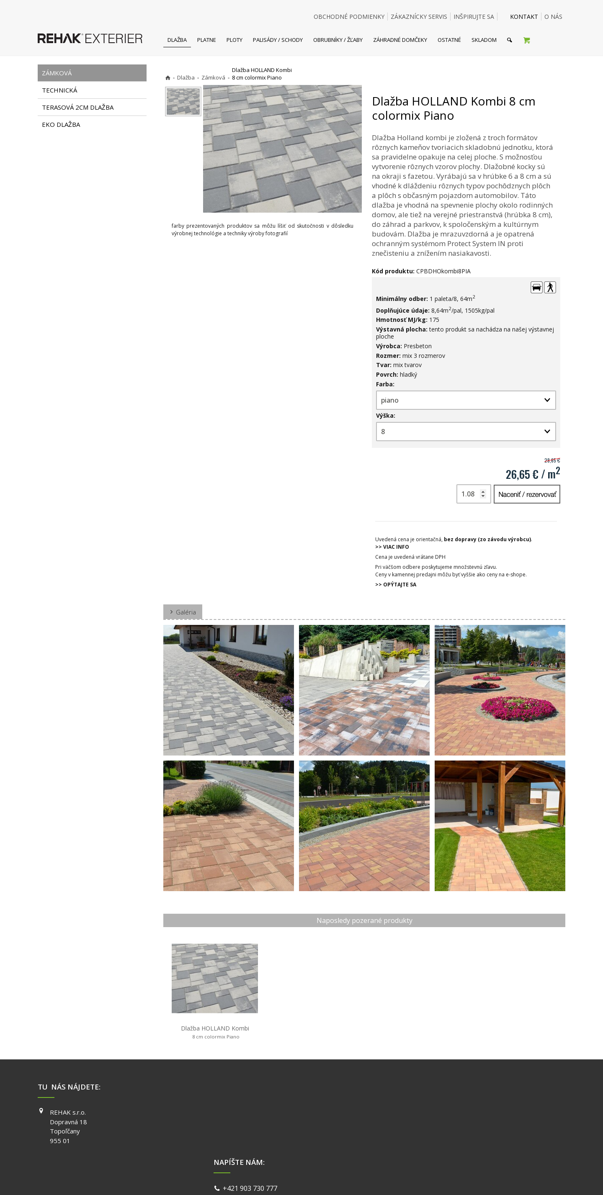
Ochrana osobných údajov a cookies (360, 1178)
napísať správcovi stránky (279, 1178)
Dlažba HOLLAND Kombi (215, 1032)
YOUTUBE (420, 1136)
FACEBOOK (421, 1112)
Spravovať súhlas (430, 1178)
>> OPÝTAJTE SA (395, 584)
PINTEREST (422, 1148)
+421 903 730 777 (251, 1113)
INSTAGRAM (423, 1124)
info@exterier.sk (250, 1123)
